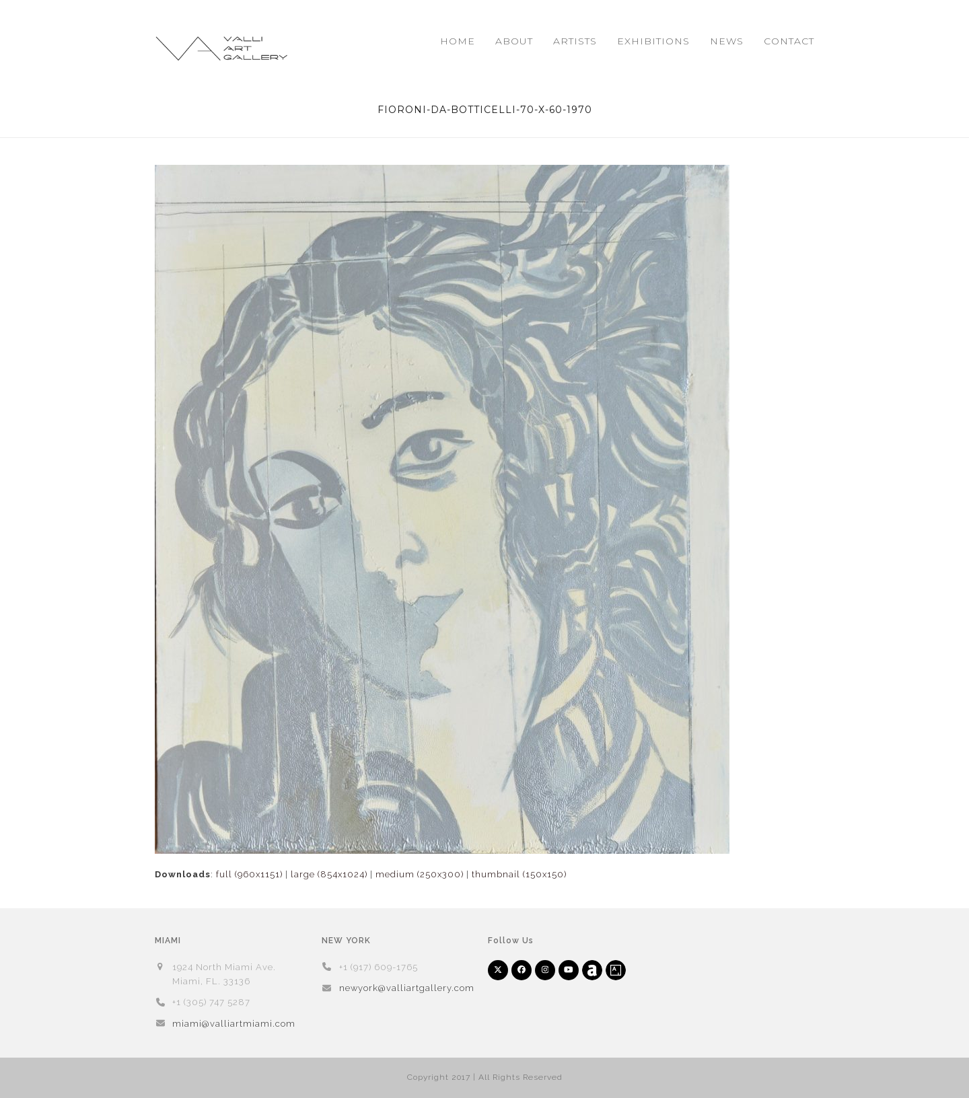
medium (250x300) (419, 874)
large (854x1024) (329, 874)
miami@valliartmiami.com (233, 1024)
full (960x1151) (249, 874)
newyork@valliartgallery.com (406, 988)
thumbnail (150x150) (519, 874)
